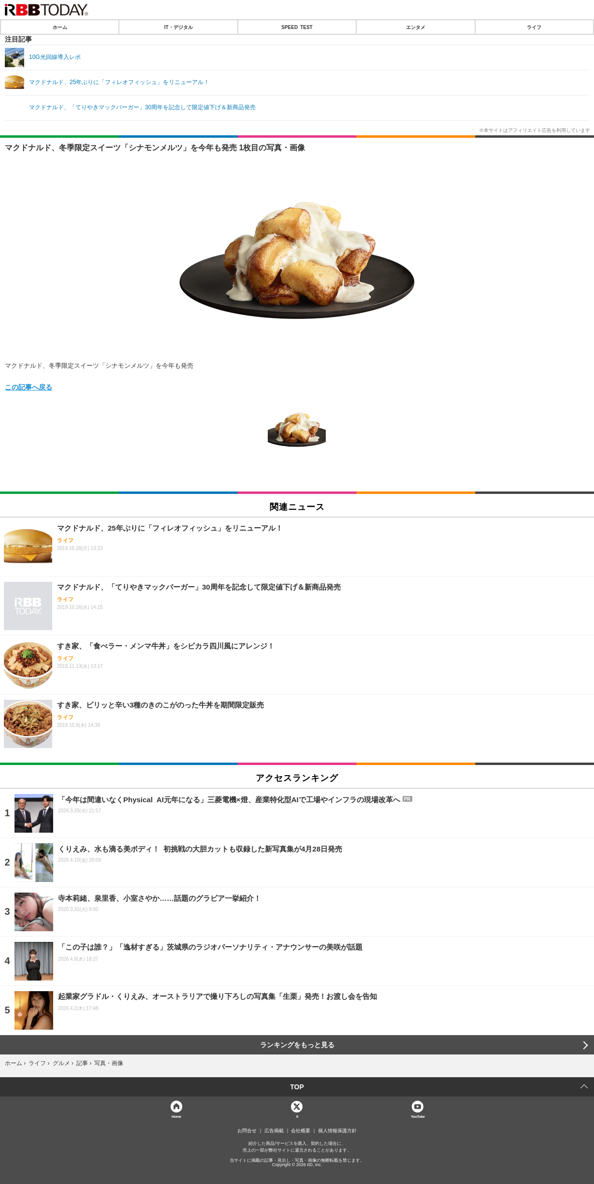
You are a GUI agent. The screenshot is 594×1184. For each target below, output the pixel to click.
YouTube (418, 1116)
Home (176, 1116)
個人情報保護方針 (337, 1130)
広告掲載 (274, 1130)
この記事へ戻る (28, 386)
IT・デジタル (178, 27)
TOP (297, 1087)
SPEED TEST (296, 27)
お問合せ (247, 1130)
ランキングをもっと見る (297, 1045)
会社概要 (300, 1130)
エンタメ (415, 27)
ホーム (60, 27)
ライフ (534, 27)
